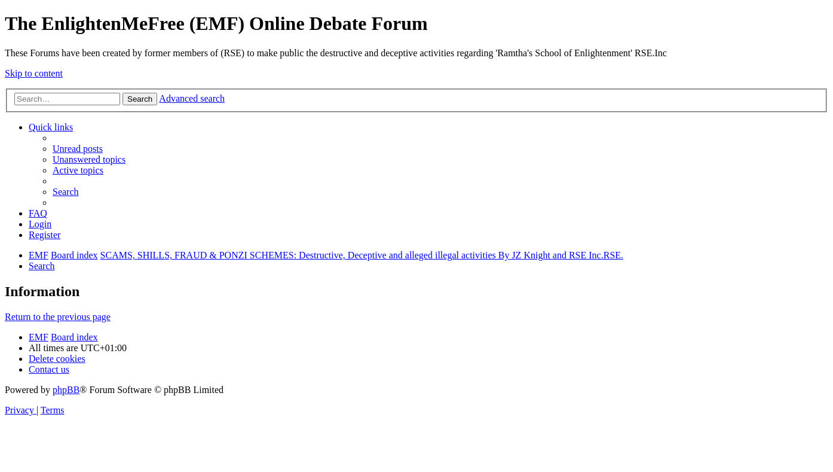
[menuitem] (78, 149)
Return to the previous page (58, 317)
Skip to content (34, 73)
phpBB (66, 390)
